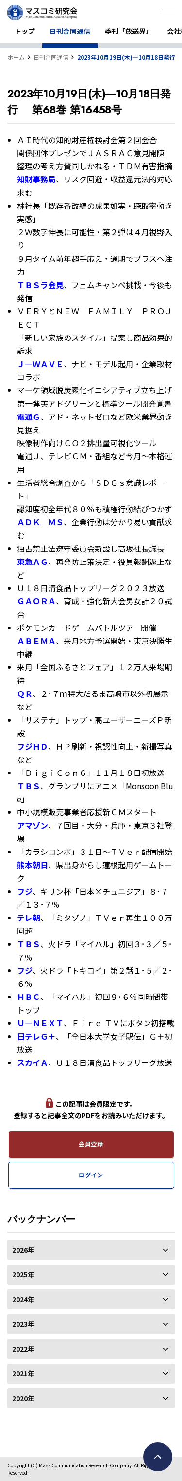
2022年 (91, 1348)
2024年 (91, 1299)
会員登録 (91, 1144)
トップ (25, 31)
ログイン (91, 1175)
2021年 (91, 1373)
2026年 (91, 1250)
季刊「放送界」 (128, 31)
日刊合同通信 (70, 31)
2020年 (91, 1398)
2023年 (91, 1324)
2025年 (91, 1274)
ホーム (16, 57)
